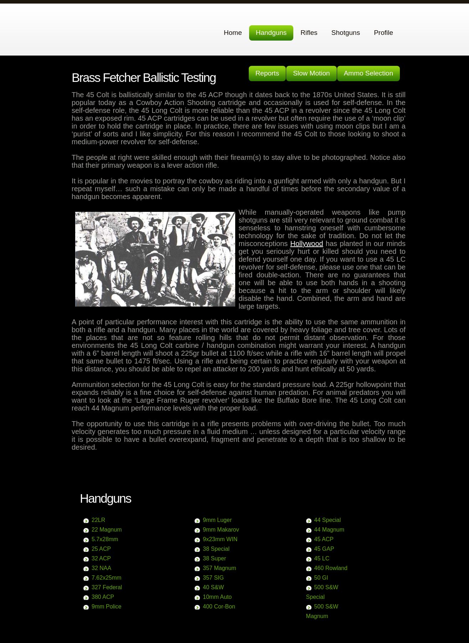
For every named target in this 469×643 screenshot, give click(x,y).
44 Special (327, 520)
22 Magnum (107, 530)
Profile (383, 32)
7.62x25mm (107, 578)
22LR (98, 520)
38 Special (216, 549)
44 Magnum (329, 530)
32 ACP (101, 558)
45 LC (322, 558)
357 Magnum (219, 568)
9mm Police (107, 606)
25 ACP (101, 549)
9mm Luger (217, 520)
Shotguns (345, 32)
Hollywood (306, 243)
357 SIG (213, 578)
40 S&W (213, 587)
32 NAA (101, 568)
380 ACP (103, 597)
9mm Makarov (221, 530)
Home (233, 32)
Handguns (271, 32)
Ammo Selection (368, 73)
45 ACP (324, 539)
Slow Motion (311, 73)
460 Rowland (330, 568)
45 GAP (324, 549)
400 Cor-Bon (219, 606)
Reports (267, 73)
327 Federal (107, 587)
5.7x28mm (105, 539)
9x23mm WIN (220, 539)
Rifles (309, 32)
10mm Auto (217, 597)
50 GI (321, 578)
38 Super (214, 558)
